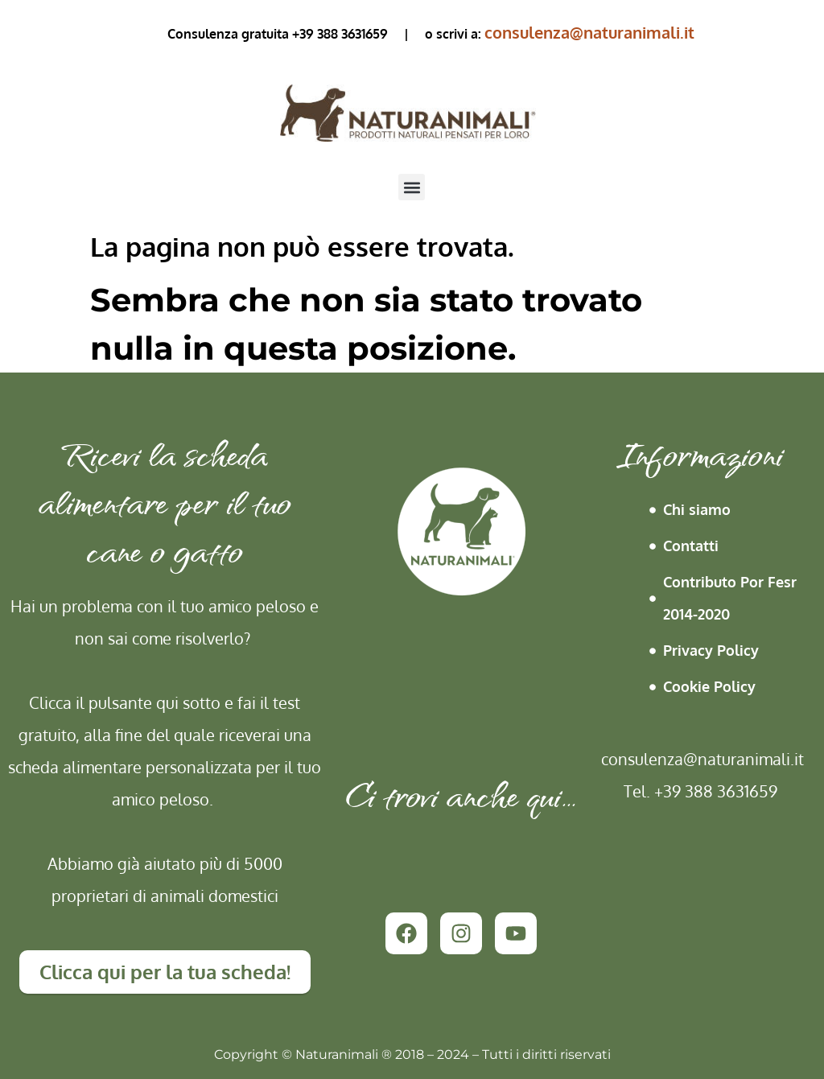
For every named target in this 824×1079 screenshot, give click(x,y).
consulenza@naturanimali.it (589, 32)
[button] (411, 187)
